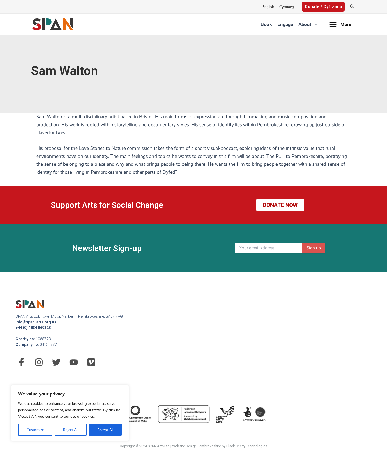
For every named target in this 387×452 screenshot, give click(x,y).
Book (266, 24)
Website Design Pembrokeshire (196, 446)
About (307, 24)
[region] (70, 413)
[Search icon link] (352, 6)
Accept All (105, 430)
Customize (35, 430)
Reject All (70, 430)
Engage (285, 24)
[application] (314, 24)
